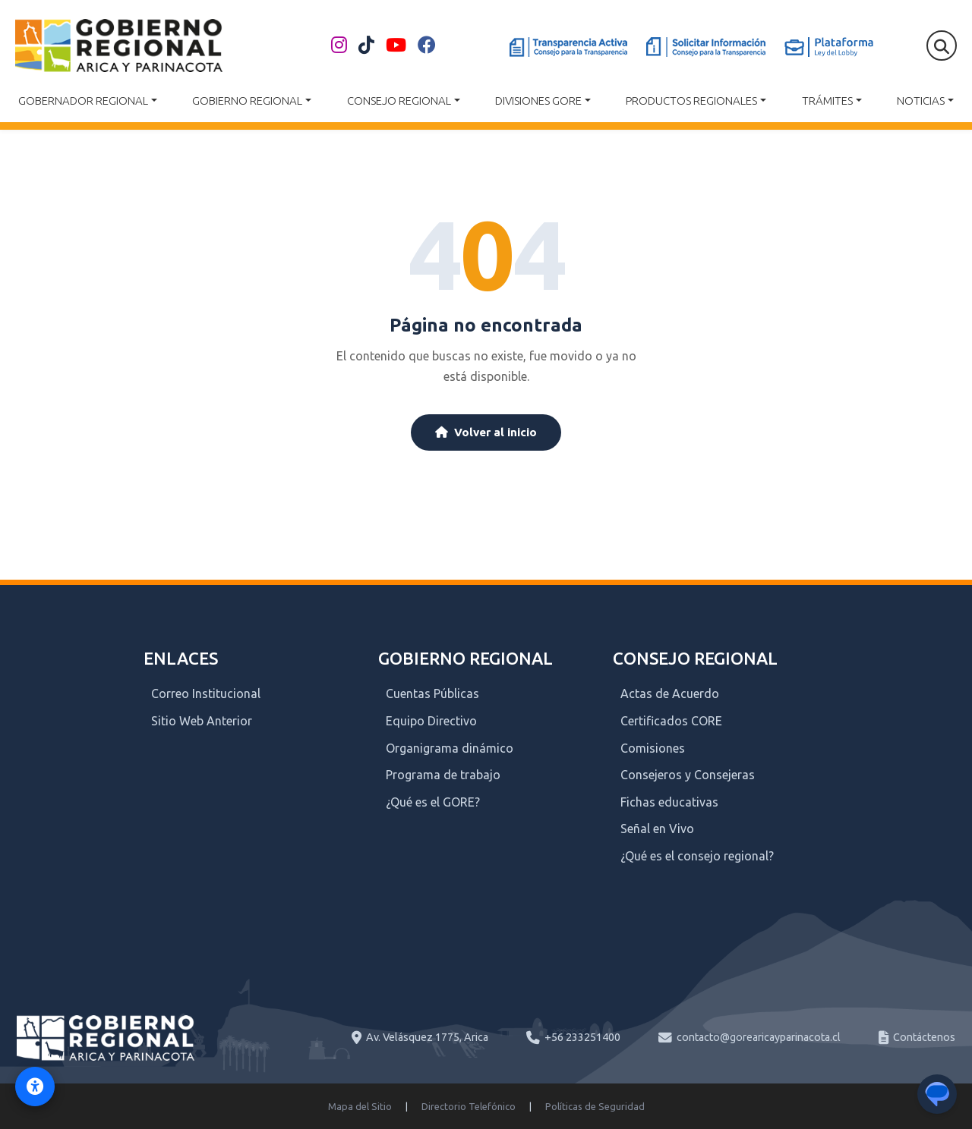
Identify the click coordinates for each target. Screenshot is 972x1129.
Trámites (827, 100)
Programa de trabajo (443, 774)
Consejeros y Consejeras (687, 774)
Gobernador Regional (83, 100)
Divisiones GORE (538, 100)
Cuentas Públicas (432, 693)
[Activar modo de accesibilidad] (35, 1086)
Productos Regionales (691, 100)
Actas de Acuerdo (669, 693)
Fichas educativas (669, 802)
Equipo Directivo (431, 721)
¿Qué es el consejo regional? (697, 856)
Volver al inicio (486, 432)
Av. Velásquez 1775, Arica (427, 1037)
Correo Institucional (205, 693)
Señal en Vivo (657, 828)
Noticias (921, 100)
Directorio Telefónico (468, 1106)
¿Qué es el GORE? (433, 802)
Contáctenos (924, 1037)
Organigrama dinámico (449, 748)
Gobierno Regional (247, 100)
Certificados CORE (671, 721)
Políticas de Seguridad (595, 1106)
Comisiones (652, 748)
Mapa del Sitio (360, 1106)
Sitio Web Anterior (201, 721)
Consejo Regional (399, 100)
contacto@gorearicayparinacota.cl (759, 1037)
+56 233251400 (582, 1037)
